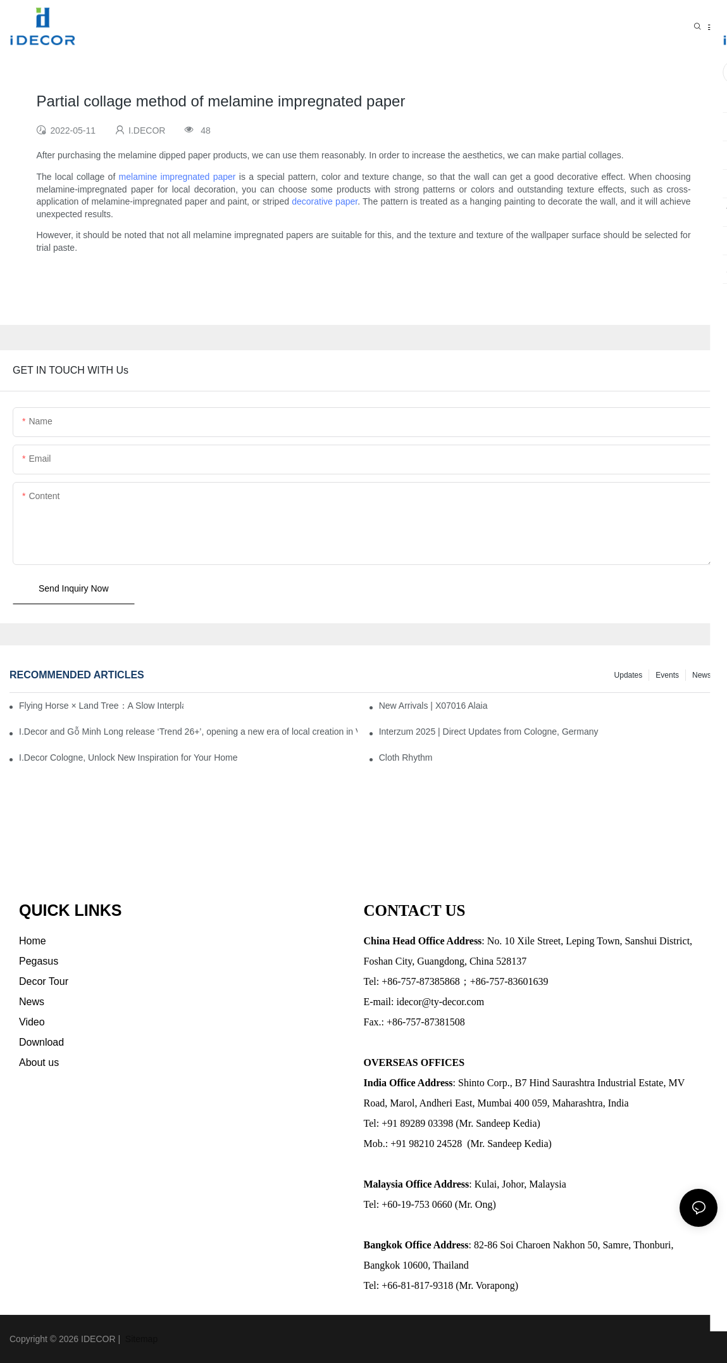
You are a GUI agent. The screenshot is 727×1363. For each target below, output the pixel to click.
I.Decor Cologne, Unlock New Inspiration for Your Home (128, 757)
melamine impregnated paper (177, 177)
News (701, 675)
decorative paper (324, 201)
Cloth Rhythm (406, 757)
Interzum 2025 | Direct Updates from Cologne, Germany (489, 731)
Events (667, 675)
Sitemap (140, 1339)
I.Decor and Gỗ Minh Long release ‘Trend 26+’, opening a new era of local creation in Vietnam (188, 731)
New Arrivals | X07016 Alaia (433, 706)
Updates (628, 675)
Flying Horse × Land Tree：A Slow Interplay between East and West (101, 706)
